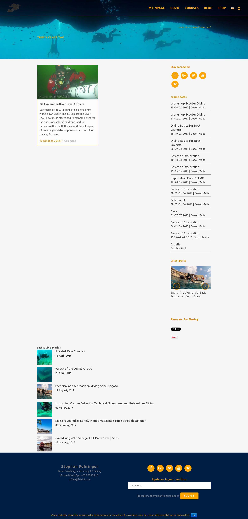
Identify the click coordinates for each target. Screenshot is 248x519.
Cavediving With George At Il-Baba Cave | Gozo (87, 438)
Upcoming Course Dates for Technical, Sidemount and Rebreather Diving (104, 403)
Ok (194, 515)
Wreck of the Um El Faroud (73, 368)
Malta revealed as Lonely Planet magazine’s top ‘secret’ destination (100, 420)
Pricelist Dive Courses (70, 351)
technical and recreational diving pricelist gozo (86, 386)
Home (181, 27)
